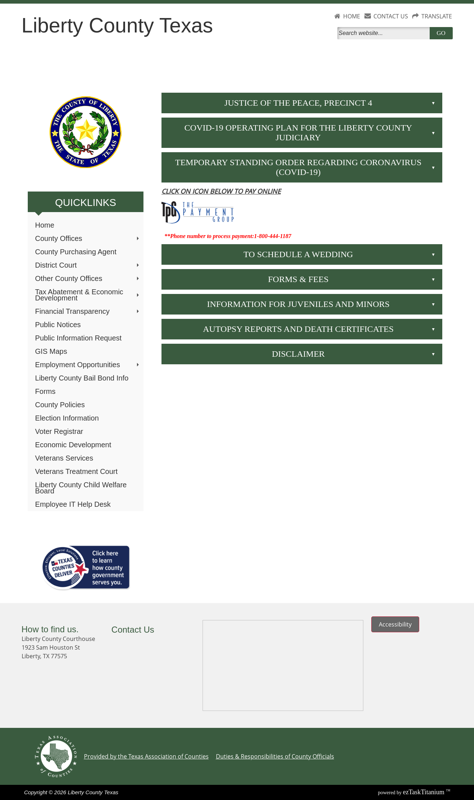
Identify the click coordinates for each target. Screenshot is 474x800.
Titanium (424, 792)
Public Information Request (78, 338)
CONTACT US (390, 16)
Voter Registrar (59, 431)
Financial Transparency (87, 311)
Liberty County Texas (117, 25)
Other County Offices (87, 278)
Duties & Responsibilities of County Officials (275, 756)
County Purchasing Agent (75, 252)
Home (44, 225)
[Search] (385, 33)
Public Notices (58, 325)
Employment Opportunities (87, 365)
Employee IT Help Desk (73, 504)
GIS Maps (51, 351)
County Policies (60, 405)
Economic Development (73, 445)
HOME (351, 16)
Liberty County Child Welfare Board (81, 488)
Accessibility (395, 624)
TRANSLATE (436, 16)
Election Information (67, 418)
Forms (45, 391)
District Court (87, 265)
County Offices (87, 238)
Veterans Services (64, 458)
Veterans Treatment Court (76, 471)
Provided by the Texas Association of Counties (146, 756)
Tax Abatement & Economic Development (87, 295)
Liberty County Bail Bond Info (81, 378)
